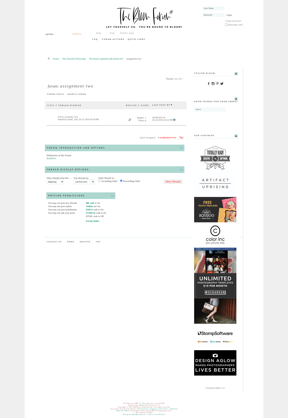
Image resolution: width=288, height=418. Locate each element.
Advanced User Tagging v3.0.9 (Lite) (152, 409)
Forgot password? (233, 21)
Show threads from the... (58, 178)
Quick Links (136, 39)
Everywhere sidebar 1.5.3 (215, 388)
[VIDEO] (90, 212)
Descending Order (130, 181)
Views (145, 105)
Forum (56, 58)
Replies (131, 105)
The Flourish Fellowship (74, 58)
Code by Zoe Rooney (156, 414)
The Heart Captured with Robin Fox (106, 58)
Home (99, 33)
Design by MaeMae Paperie (134, 414)
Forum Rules (92, 221)
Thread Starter (69, 105)
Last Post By (162, 105)
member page (127, 33)
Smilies (89, 206)
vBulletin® (143, 405)
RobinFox (51, 158)
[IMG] (89, 209)
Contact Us (54, 242)
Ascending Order (108, 181)
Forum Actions (113, 39)
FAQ (95, 39)
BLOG (112, 33)
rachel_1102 (72, 119)
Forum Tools (55, 94)
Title (50, 105)
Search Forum (76, 94)
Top (181, 137)
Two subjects (68, 117)
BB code (90, 203)
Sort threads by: (81, 178)
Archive (85, 242)
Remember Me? (234, 24)
